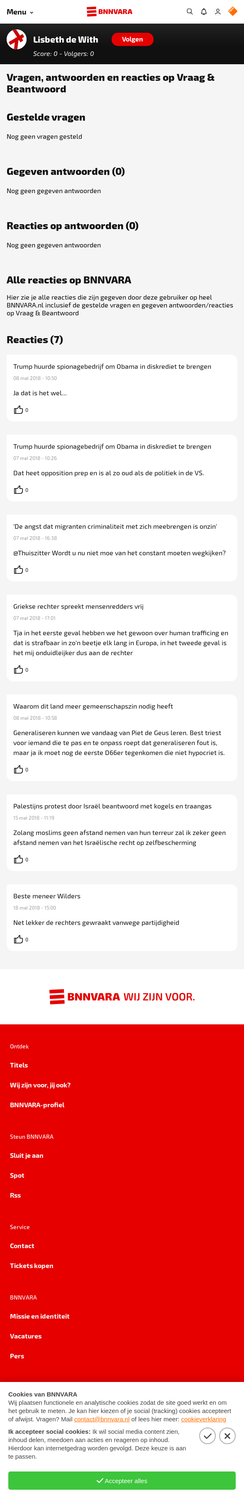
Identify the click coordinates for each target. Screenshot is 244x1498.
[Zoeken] (189, 11)
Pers (17, 1356)
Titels (19, 1065)
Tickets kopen (32, 1265)
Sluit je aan (27, 1155)
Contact (22, 1245)
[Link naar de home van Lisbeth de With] (17, 39)
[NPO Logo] (232, 12)
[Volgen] (133, 39)
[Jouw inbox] (203, 11)
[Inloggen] (218, 11)
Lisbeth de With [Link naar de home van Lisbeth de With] (65, 39)
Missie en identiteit (40, 1316)
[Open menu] (20, 12)
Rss (15, 1195)
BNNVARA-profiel (37, 1104)
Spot (17, 1175)
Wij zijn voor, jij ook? (40, 1085)
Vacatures (25, 1336)
